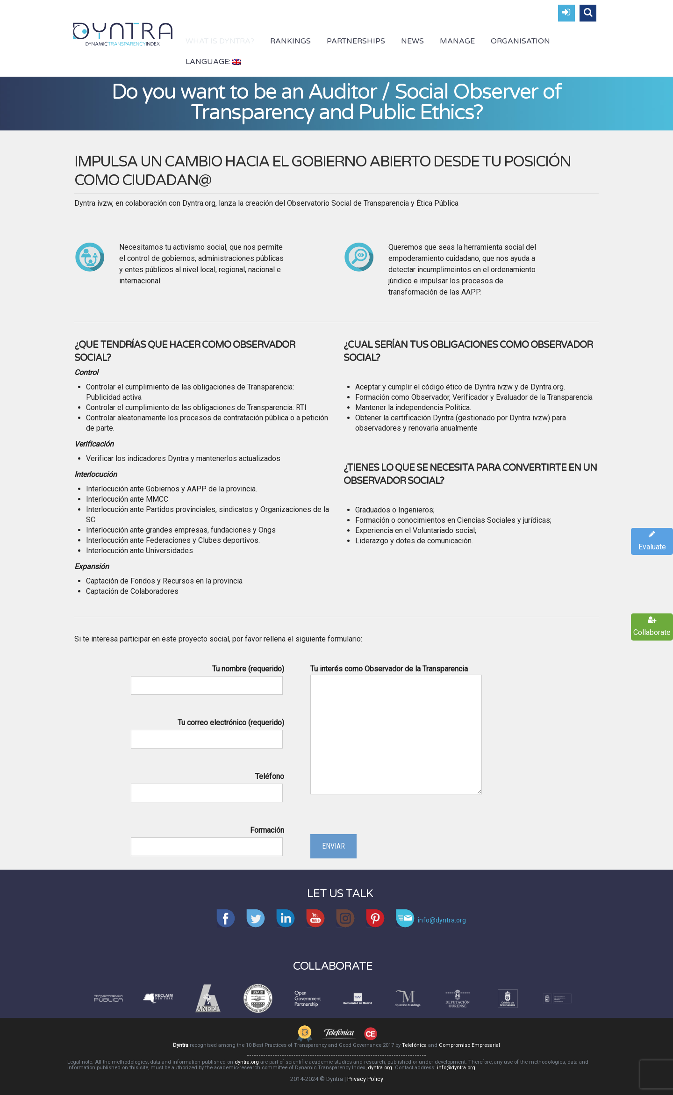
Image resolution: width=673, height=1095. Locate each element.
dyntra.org (247, 1062)
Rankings (290, 41)
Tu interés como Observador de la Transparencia (396, 730)
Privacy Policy (365, 1078)
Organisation (520, 41)
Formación (206, 838)
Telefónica (414, 1045)
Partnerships (356, 41)
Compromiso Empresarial (469, 1045)
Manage (457, 41)
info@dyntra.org (456, 1068)
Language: (213, 61)
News (412, 41)
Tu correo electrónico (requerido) (206, 730)
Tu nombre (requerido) (206, 677)
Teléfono (206, 784)
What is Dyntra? (220, 41)
